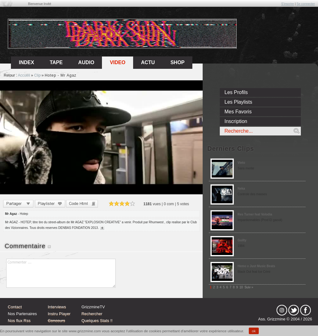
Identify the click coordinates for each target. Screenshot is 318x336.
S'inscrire (287, 4)
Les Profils (236, 92)
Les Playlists (238, 102)
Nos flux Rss (19, 320)
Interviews (57, 307)
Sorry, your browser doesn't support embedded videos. (101, 137)
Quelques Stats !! (97, 320)
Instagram (282, 310)
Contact (15, 307)
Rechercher (91, 313)
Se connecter (305, 4)
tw (293, 310)
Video (117, 62)
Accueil (24, 75)
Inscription (235, 121)
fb (305, 310)
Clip (37, 75)
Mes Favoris (238, 111)
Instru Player (59, 313)
